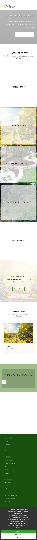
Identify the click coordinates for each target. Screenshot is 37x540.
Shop (6, 447)
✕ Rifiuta (18, 538)
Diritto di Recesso (9, 460)
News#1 (8, 346)
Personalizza (18, 534)
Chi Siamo (7, 444)
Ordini (6, 485)
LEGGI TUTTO (24, 34)
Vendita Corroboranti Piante (12, 492)
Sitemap (7, 473)
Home (6, 441)
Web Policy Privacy (9, 470)
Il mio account (8, 482)
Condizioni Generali (10, 463)
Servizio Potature (9, 502)
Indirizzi (7, 489)
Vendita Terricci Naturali (11, 495)
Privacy (7, 466)
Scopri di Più (18, 289)
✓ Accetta (18, 531)
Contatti (7, 451)
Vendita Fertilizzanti (10, 498)
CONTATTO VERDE (20, 15)
